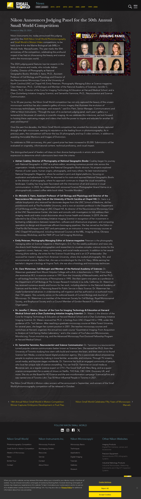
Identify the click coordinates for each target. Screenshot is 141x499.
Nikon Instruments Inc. (51, 438)
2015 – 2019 (55, 7)
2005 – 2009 (80, 7)
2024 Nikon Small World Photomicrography (44, 39)
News (40, 3)
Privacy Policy (66, 488)
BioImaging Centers (46, 448)
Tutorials (74, 461)
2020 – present (42, 7)
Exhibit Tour (11, 461)
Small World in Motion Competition (20, 448)
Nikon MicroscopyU (82, 438)
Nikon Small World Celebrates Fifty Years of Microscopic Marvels (103, 403)
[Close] (137, 488)
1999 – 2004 (92, 7)
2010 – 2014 (67, 7)
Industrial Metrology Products (113, 463)
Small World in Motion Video (29, 42)
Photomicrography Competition (19, 444)
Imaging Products (109, 444)
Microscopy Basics (78, 444)
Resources (43, 453)
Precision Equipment (110, 454)
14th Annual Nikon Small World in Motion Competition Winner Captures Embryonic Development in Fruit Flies (37, 403)
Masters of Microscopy (15, 453)
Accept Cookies (105, 495)
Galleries (74, 465)
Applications (75, 453)
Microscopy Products (47, 444)
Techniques (75, 448)
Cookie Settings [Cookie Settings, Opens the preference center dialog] (105, 483)
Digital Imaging (76, 457)
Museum (74, 469)
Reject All (105, 489)
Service (41, 457)
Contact (10, 465)
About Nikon (44, 465)
